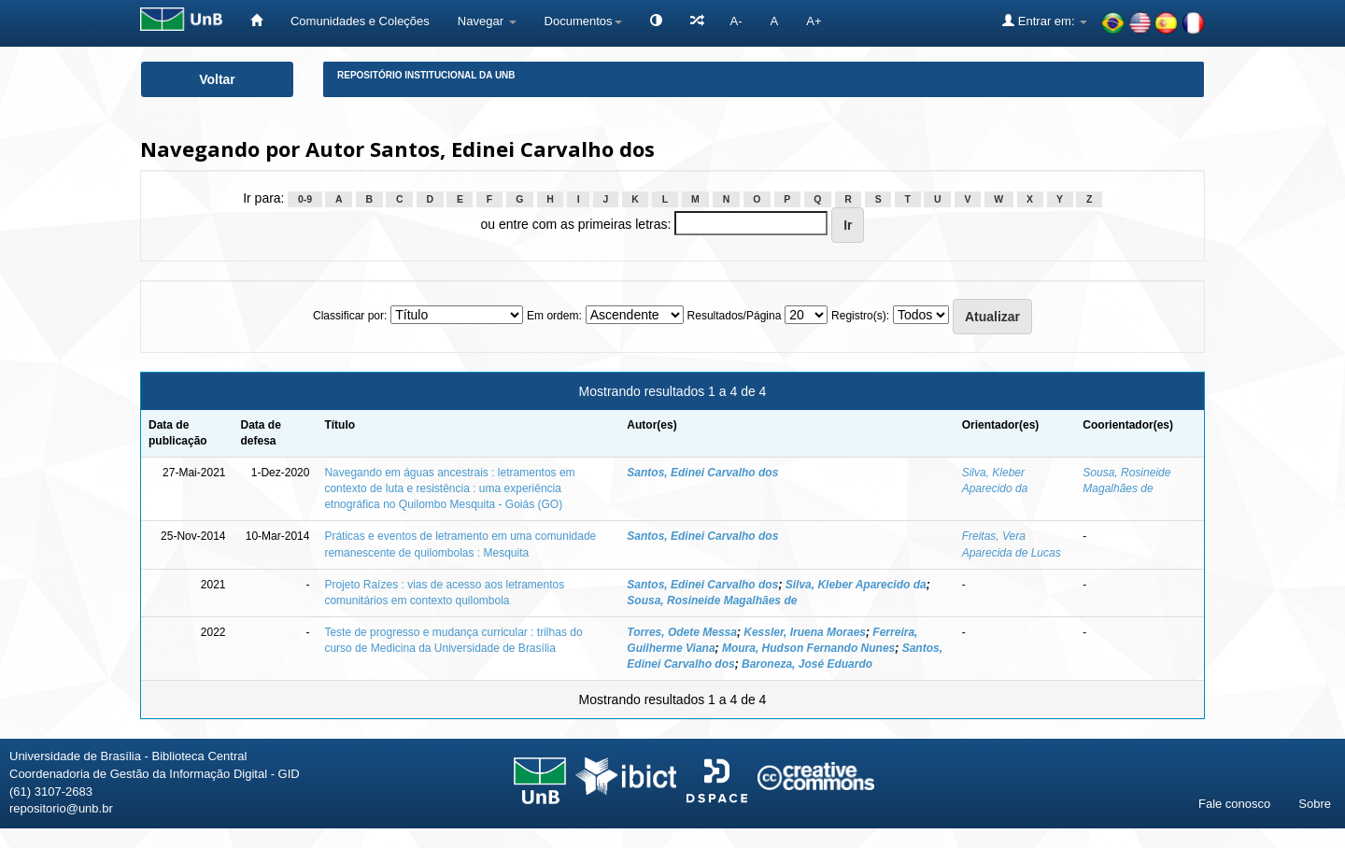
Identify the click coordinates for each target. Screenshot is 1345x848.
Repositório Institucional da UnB (426, 75)
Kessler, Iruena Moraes (804, 632)
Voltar (217, 79)
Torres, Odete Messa (682, 632)
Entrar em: (1044, 20)
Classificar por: (350, 315)
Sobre (1314, 804)
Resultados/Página (734, 315)
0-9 (305, 199)
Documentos (583, 21)
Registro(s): (860, 315)
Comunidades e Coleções (360, 21)
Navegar (487, 21)
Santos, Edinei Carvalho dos (702, 472)
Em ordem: (554, 315)
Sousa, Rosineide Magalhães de (712, 600)
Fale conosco (1234, 804)
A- (736, 21)
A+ (813, 21)
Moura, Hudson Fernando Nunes (808, 648)
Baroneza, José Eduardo (807, 664)
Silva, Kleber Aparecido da (856, 584)
